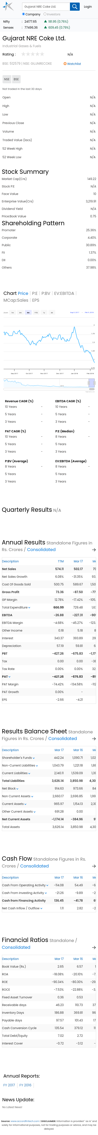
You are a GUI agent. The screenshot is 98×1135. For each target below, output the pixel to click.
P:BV (45, 293)
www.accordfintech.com (25, 1121)
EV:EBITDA (64, 293)
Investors (53, 14)
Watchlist (74, 64)
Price (23, 293)
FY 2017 (9, 1085)
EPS (35, 300)
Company (33, 14)
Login (88, 6)
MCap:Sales (15, 300)
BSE (16, 79)
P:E (35, 293)
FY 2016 (25, 1085)
